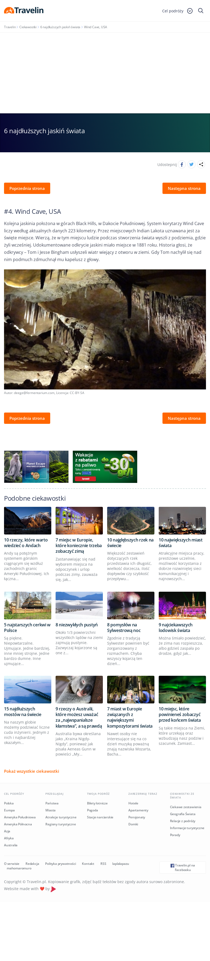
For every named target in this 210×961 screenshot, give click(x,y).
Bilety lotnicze (97, 803)
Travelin (10, 27)
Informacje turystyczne (187, 828)
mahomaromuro (19, 868)
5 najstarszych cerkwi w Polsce (27, 627)
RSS (103, 863)
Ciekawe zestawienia (185, 807)
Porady (175, 835)
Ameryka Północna (18, 824)
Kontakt (88, 863)
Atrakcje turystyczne (60, 817)
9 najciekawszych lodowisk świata (176, 627)
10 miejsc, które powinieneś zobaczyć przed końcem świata (180, 714)
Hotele (133, 803)
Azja (7, 831)
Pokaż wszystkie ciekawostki (31, 771)
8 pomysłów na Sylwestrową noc (124, 627)
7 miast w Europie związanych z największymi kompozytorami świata (130, 717)
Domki (133, 824)
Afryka (9, 838)
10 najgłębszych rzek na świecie (130, 542)
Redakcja (32, 863)
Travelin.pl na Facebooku (183, 867)
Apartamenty (138, 810)
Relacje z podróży (182, 821)
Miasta (50, 810)
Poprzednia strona (27, 188)
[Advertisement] (105, 73)
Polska (9, 803)
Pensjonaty (136, 817)
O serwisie (11, 863)
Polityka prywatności (60, 863)
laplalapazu (120, 863)
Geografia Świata (182, 814)
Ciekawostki (28, 27)
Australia (10, 845)
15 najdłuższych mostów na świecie (22, 711)
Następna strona (184, 188)
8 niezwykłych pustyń (77, 625)
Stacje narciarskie (100, 817)
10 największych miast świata (180, 542)
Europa (9, 810)
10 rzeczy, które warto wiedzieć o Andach (26, 542)
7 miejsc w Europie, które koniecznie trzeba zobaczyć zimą (79, 545)
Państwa (52, 803)
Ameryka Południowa (19, 817)
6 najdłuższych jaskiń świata (60, 27)
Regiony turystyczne (60, 824)
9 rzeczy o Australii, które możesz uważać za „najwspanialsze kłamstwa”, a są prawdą (79, 717)
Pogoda (92, 810)
